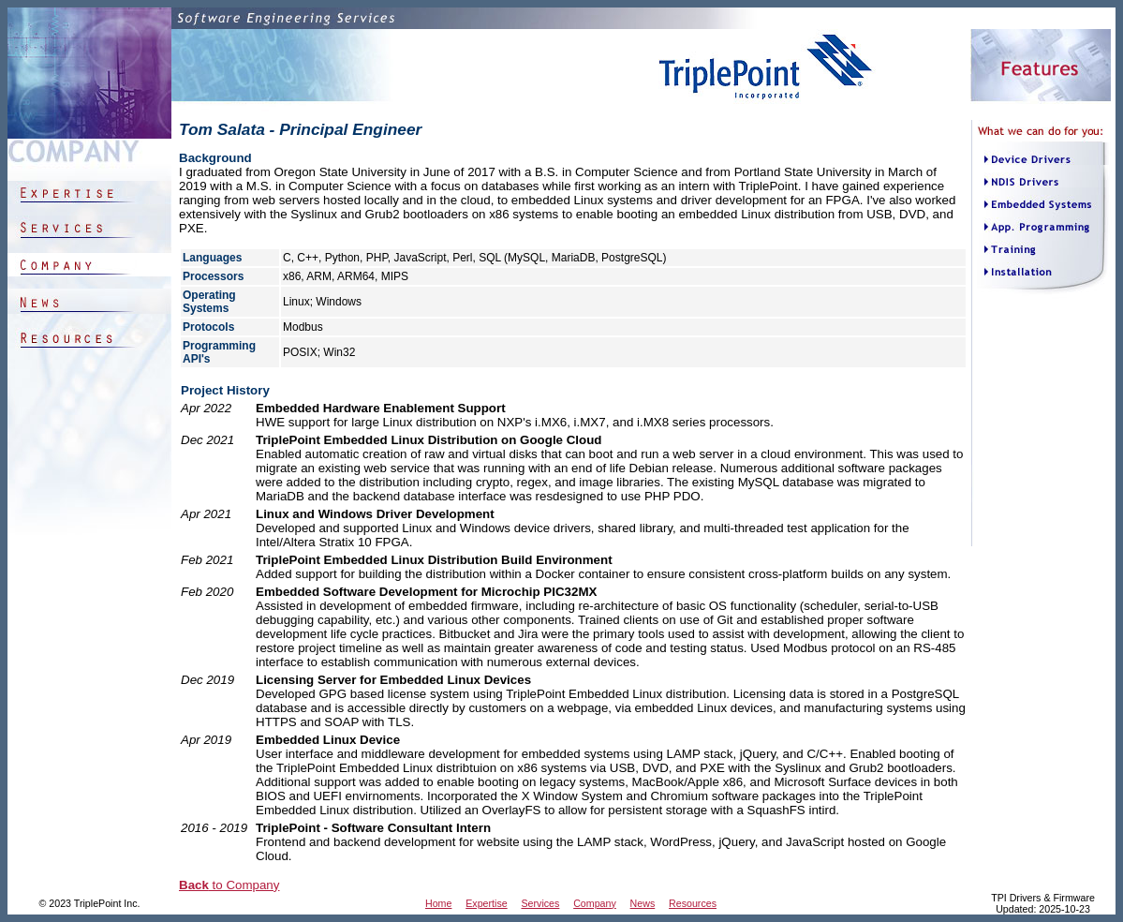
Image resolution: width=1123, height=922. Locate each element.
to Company (229, 885)
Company (594, 903)
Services (540, 903)
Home (438, 903)
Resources (693, 903)
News (643, 903)
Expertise (486, 903)
